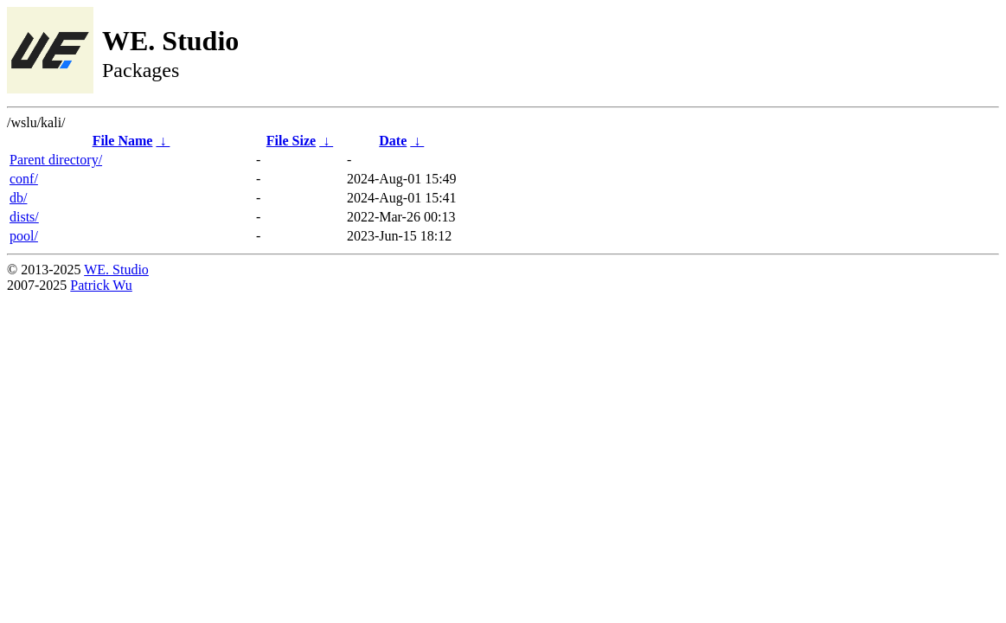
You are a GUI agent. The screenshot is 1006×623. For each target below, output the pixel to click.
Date (393, 140)
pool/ (24, 235)
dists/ (24, 216)
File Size (291, 140)
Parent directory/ (56, 159)
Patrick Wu (101, 285)
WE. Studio (116, 269)
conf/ (24, 178)
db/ (18, 197)
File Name (123, 140)
